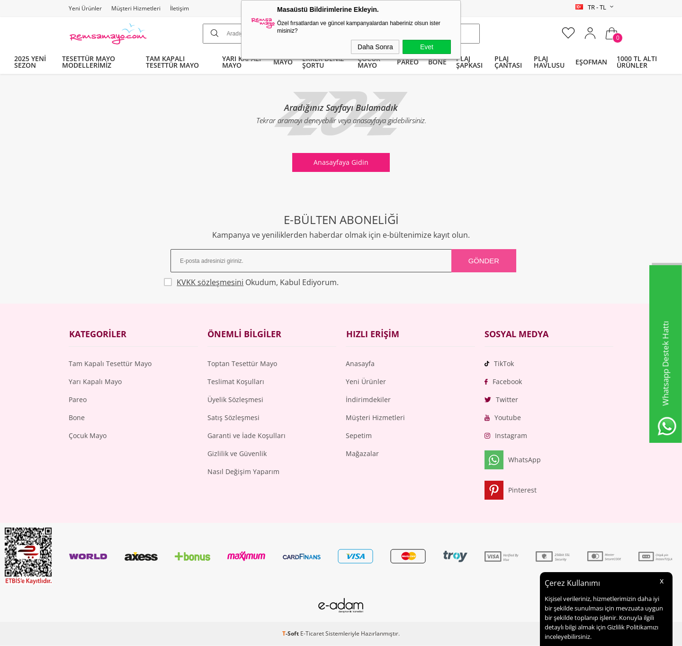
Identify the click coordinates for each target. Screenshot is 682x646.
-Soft (291, 634)
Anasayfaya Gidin (341, 162)
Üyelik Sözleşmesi (235, 399)
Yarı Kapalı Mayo (95, 381)
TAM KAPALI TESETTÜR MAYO (172, 62)
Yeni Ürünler (85, 8)
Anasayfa (360, 363)
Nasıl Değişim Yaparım (243, 471)
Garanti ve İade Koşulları (246, 435)
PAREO (408, 61)
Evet (426, 47)
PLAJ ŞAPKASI (469, 62)
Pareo (78, 399)
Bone (77, 417)
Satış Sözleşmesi (233, 417)
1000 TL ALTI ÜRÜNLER (637, 62)
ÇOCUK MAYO (369, 62)
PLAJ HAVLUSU (549, 62)
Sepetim (359, 435)
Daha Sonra (375, 47)
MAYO (283, 61)
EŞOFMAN (591, 61)
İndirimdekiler (368, 399)
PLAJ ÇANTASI (508, 62)
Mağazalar (362, 453)
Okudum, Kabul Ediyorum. (256, 282)
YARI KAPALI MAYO (241, 62)
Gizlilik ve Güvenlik (237, 453)
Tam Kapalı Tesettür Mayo (110, 363)
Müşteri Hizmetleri (136, 8)
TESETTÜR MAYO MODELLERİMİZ (88, 62)
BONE (437, 61)
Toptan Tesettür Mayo (242, 363)
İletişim (179, 8)
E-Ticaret (312, 634)
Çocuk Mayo (88, 435)
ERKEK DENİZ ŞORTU (323, 62)
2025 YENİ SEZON (30, 62)
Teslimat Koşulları (235, 381)
